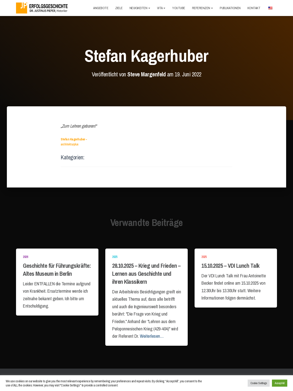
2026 (25, 257)
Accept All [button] (280, 383)
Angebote (100, 7)
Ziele (119, 7)
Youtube (178, 7)
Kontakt (253, 7)
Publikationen (230, 7)
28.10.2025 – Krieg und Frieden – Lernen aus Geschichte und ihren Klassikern (146, 274)
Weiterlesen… (151, 336)
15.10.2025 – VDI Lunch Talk (230, 266)
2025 (114, 257)
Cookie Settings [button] (258, 383)
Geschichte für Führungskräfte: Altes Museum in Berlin (57, 270)
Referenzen (202, 7)
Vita (161, 7)
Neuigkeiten (140, 7)
